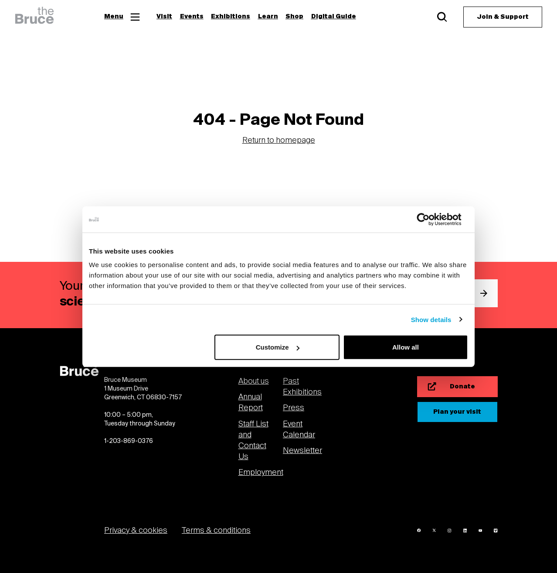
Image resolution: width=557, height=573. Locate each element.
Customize (277, 347)
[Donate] (457, 386)
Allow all (405, 347)
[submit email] (484, 293)
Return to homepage (278, 140)
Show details (431, 319)
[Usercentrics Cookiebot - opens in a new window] (430, 219)
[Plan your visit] (457, 411)
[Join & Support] (502, 17)
